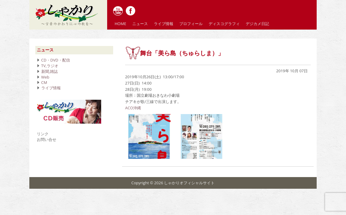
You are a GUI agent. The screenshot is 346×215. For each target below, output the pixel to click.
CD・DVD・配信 (55, 60)
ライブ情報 (163, 23)
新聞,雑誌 (49, 71)
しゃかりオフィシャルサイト (189, 182)
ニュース (140, 23)
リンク (42, 133)
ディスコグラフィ (224, 23)
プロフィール (191, 23)
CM (44, 82)
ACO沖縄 (133, 107)
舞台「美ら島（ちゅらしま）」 (182, 53)
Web (45, 77)
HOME (120, 23)
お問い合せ (46, 139)
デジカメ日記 (257, 23)
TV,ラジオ (49, 65)
